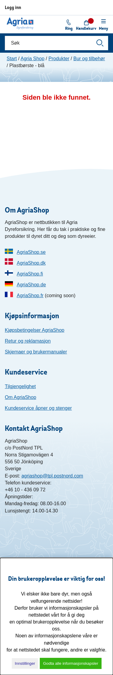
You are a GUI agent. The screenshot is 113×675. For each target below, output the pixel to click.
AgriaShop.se (31, 252)
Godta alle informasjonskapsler (70, 663)
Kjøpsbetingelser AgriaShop (34, 330)
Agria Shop (32, 58)
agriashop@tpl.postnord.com (52, 475)
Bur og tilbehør (89, 58)
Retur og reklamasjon (28, 341)
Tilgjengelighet (20, 386)
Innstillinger (25, 663)
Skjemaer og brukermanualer (36, 351)
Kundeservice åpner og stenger (38, 408)
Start (12, 58)
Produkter (59, 58)
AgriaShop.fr (30, 295)
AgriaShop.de (31, 284)
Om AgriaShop (20, 397)
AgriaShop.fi (30, 273)
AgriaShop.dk (31, 263)
